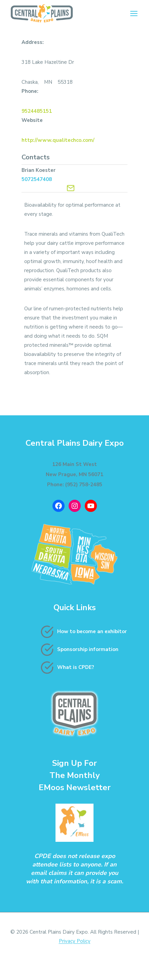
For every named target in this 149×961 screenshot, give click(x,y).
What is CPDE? (75, 667)
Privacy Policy (74, 941)
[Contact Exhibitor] (71, 188)
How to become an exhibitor (92, 631)
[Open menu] (133, 13)
